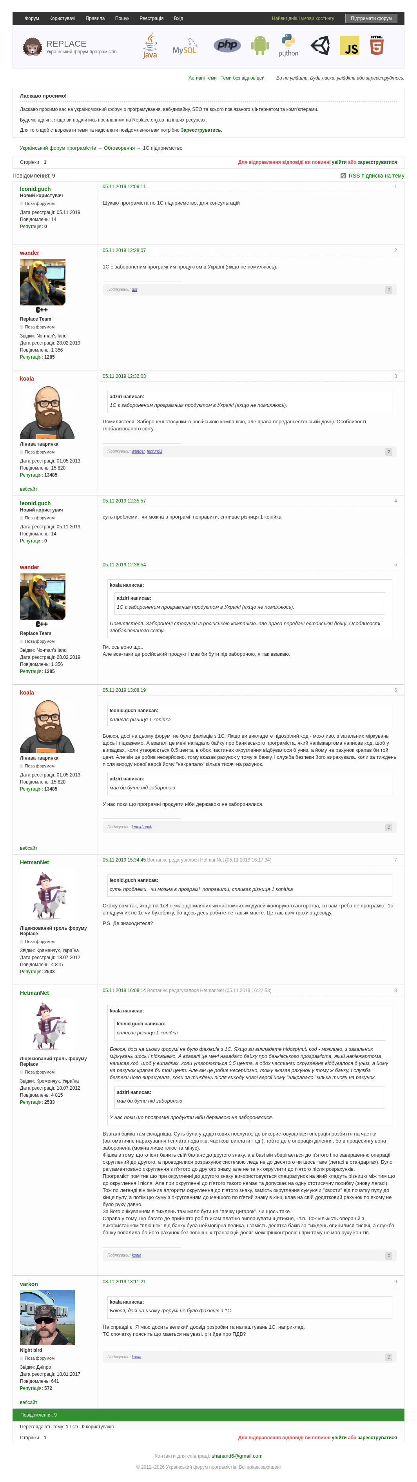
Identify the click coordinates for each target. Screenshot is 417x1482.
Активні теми (203, 78)
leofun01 (154, 451)
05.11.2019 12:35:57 (124, 501)
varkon (29, 1284)
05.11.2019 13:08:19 (124, 690)
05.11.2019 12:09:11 (124, 186)
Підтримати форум (371, 18)
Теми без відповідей (243, 78)
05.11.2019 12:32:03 (124, 376)
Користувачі (62, 18)
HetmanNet (34, 862)
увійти (339, 162)
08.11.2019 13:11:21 (124, 1281)
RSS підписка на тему (376, 175)
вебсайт (28, 489)
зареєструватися (377, 162)
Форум (32, 18)
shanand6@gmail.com (237, 1456)
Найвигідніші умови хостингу (303, 18)
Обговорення (119, 148)
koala (27, 378)
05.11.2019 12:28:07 (124, 250)
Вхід (178, 18)
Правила (95, 18)
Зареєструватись (201, 130)
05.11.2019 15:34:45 (124, 860)
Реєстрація (151, 18)
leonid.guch (35, 189)
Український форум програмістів (58, 148)
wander (29, 253)
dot (134, 289)
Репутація (31, 226)
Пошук (122, 18)
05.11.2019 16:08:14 (124, 990)
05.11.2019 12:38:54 (124, 565)
